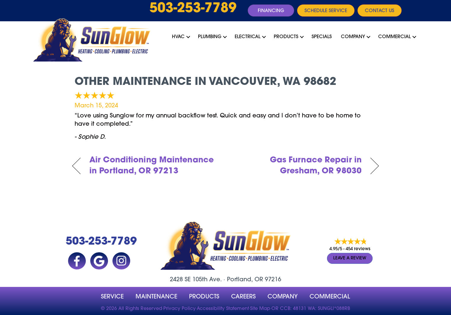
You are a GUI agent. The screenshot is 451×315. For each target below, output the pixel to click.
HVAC (178, 37)
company (283, 297)
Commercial (394, 37)
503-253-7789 (192, 8)
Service (112, 297)
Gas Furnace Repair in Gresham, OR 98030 (298, 166)
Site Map (260, 308)
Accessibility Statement (223, 308)
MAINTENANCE (156, 297)
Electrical (247, 37)
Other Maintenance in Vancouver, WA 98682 (205, 82)
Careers (243, 297)
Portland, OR (245, 280)
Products (286, 37)
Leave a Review (349, 258)
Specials (322, 37)
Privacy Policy (179, 308)
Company (353, 37)
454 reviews (358, 249)
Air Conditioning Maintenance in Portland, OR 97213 (151, 166)
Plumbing (209, 37)
